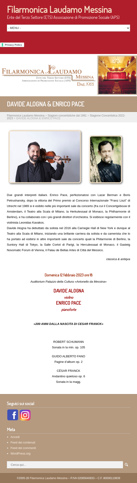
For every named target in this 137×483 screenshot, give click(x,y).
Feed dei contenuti (23, 442)
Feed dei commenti (23, 448)
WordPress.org (20, 453)
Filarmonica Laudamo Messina (59, 9)
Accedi (15, 437)
